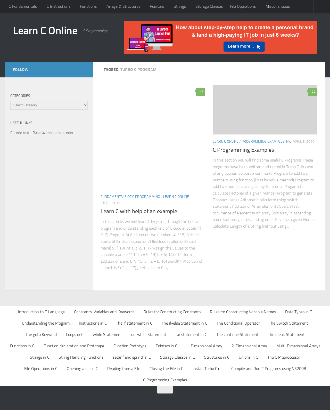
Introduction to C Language (41, 311)
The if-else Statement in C (184, 323)
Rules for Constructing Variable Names (243, 311)
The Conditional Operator (238, 323)
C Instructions (58, 6)
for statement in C (191, 334)
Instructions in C (93, 323)
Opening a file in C (82, 368)
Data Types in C (298, 311)
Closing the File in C (166, 368)
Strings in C (40, 357)
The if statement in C (134, 323)
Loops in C (75, 334)
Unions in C (248, 357)
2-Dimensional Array (249, 345)
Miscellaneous (278, 6)
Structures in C (216, 357)
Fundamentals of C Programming (130, 197)
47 (200, 91)
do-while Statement (148, 334)
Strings (180, 6)
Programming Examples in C (266, 141)
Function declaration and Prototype (74, 345)
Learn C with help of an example (139, 211)
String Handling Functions (81, 357)
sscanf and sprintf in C (132, 357)
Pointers (157, 6)
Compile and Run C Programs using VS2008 (268, 368)
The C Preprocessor (283, 357)
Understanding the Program (46, 323)
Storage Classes (209, 6)
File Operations (243, 6)
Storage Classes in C (177, 357)
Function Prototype (129, 345)
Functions (88, 6)
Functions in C (22, 345)
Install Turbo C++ (207, 368)
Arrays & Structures (123, 6)
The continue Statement (237, 334)
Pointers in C (166, 345)
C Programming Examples (243, 150)
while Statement (107, 334)
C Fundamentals (23, 6)
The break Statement (286, 334)
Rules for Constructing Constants (172, 311)
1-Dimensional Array (204, 345)
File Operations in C (40, 368)
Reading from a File (123, 368)
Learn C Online (45, 30)
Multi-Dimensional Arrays (298, 345)
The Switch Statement (288, 323)
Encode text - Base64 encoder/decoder (41, 133)
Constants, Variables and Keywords (104, 311)
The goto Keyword (41, 334)
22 (312, 91)
